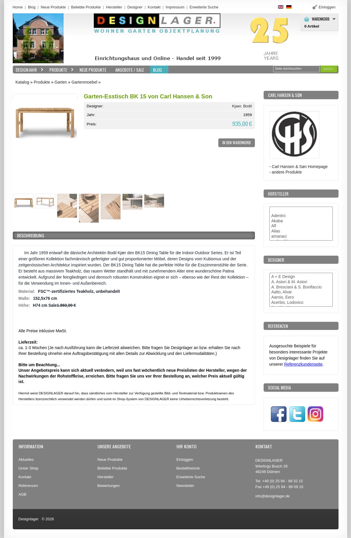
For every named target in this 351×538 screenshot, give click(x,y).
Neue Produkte (53, 7)
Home (18, 7)
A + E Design (301, 276)
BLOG (157, 69)
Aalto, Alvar (301, 292)
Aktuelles (26, 459)
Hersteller (114, 7)
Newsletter (185, 485)
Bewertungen (109, 485)
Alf (301, 226)
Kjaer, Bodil (242, 106)
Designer (135, 7)
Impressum (175, 7)
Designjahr (28, 69)
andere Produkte (287, 172)
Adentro (301, 216)
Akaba (301, 221)
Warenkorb (321, 19)
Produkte (60, 69)
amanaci (301, 236)
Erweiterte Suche (191, 477)
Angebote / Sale (129, 69)
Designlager (29, 519)
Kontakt (154, 7)
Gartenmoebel (84, 82)
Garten (61, 82)
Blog (31, 7)
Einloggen (185, 459)
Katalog (22, 82)
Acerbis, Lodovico (301, 302)
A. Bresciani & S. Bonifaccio (301, 287)
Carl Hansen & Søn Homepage (300, 166)
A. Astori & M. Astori (301, 282)
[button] (329, 69)
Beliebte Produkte (86, 7)
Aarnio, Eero (301, 297)
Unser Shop (29, 468)
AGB (22, 494)
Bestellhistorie (188, 468)
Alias (301, 231)
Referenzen (28, 485)
